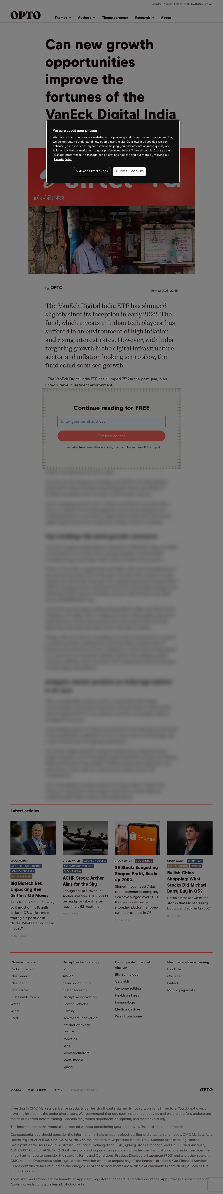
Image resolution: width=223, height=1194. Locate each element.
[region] (113, 151)
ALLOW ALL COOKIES (129, 171)
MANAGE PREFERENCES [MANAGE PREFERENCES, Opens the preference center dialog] (92, 171)
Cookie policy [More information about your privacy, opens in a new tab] (63, 159)
